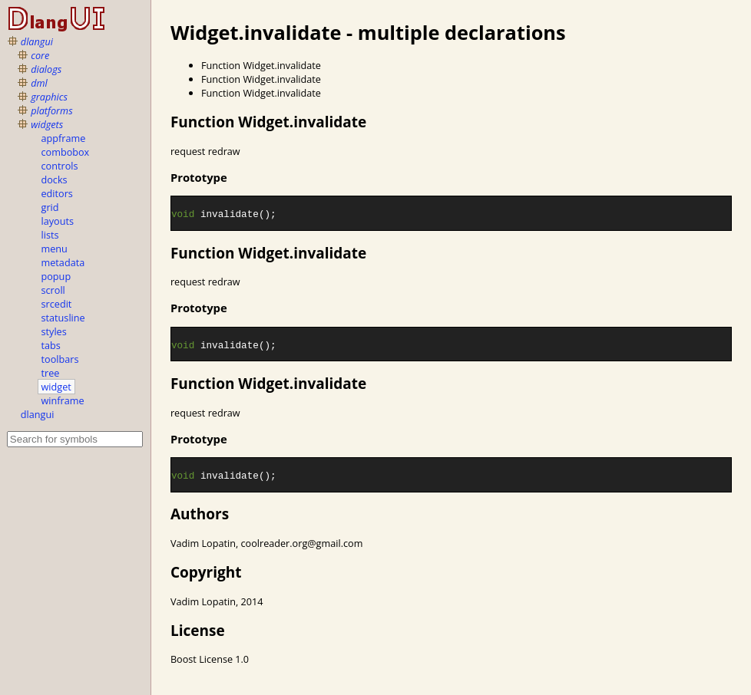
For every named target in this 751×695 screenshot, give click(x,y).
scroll (53, 290)
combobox (65, 152)
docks (54, 179)
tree (50, 373)
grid (50, 207)
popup (56, 276)
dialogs (46, 69)
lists (50, 235)
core (40, 55)
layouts (57, 221)
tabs (51, 345)
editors (57, 193)
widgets (47, 124)
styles (54, 331)
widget (56, 387)
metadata (63, 262)
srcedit (56, 304)
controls (59, 166)
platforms (51, 110)
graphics (49, 97)
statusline (63, 317)
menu (54, 248)
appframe (63, 138)
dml (39, 83)
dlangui (37, 41)
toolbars (60, 359)
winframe (62, 400)
